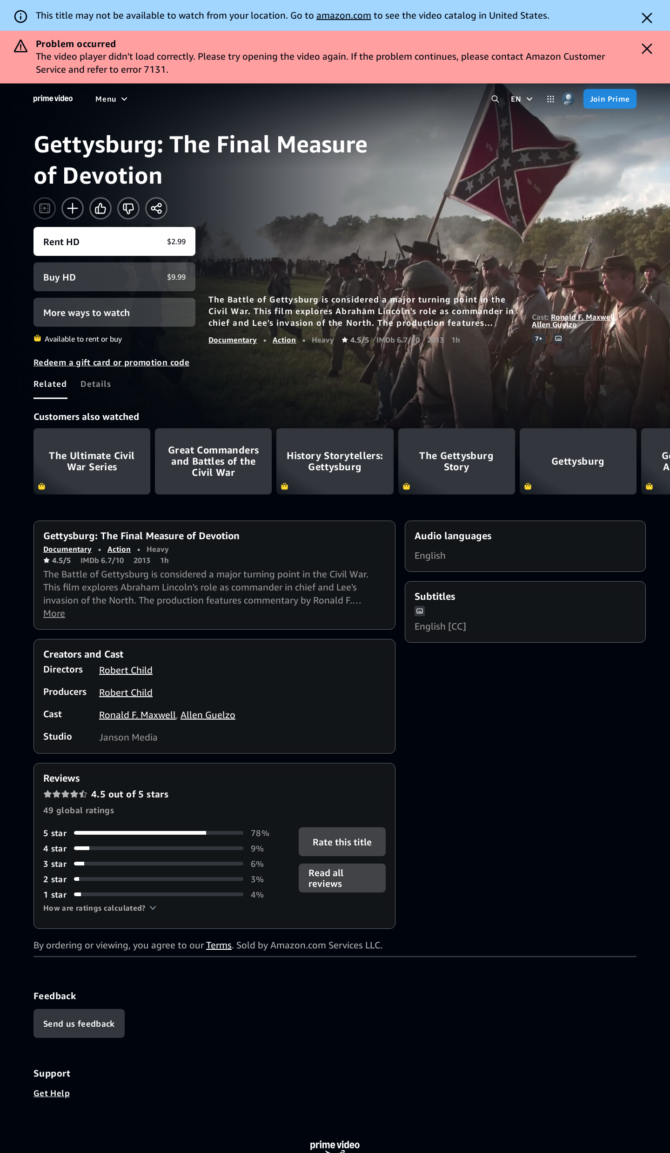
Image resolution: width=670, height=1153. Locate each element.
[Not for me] (128, 208)
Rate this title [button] (342, 841)
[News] (260, 99)
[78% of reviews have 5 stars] (159, 833)
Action (284, 339)
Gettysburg (578, 461)
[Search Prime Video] (495, 99)
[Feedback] (79, 1023)
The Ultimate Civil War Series (92, 461)
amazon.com (343, 15)
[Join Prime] (609, 99)
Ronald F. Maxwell (583, 317)
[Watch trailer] (45, 208)
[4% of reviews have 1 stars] (159, 894)
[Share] (156, 208)
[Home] (53, 99)
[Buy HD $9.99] (114, 276)
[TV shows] (182, 99)
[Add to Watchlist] (72, 208)
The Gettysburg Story (456, 461)
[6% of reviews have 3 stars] (159, 864)
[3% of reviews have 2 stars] (159, 879)
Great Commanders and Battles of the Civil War (213, 461)
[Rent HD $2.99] (114, 241)
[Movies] (137, 99)
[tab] (50, 383)
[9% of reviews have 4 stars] (159, 848)
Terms (219, 945)
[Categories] (551, 99)
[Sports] (224, 99)
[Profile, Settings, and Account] (569, 99)
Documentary (232, 339)
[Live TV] (297, 99)
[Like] (100, 208)
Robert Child (126, 670)
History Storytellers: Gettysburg (334, 461)
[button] (99, 908)
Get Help (52, 1093)
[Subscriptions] (357, 99)
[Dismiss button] (647, 18)
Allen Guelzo (554, 324)
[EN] (522, 99)
